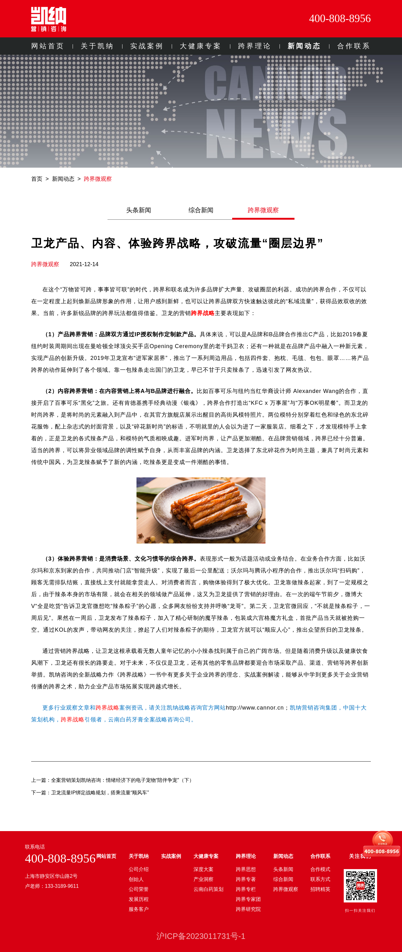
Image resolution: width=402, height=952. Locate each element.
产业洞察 (203, 879)
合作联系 (354, 46)
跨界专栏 (246, 889)
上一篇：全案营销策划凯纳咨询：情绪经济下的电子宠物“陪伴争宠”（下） (112, 780)
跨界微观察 (98, 179)
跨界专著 (246, 879)
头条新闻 (138, 210)
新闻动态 (304, 46)
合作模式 (320, 869)
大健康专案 (201, 46)
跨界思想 (246, 869)
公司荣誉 (139, 889)
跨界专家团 (248, 899)
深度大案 (203, 869)
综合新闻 (201, 210)
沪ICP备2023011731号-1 (200, 936)
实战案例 (147, 46)
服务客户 (139, 909)
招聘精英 (320, 889)
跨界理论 (255, 46)
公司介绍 (139, 869)
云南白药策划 (208, 889)
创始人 (136, 879)
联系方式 (320, 879)
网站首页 (48, 46)
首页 (36, 179)
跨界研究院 (248, 909)
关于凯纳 (97, 46)
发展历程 (139, 899)
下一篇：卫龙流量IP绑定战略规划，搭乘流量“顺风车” (90, 792)
